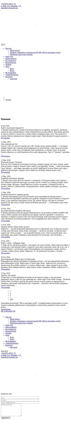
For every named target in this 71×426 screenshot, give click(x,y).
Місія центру (15, 50)
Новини (8, 65)
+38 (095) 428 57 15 (8, 4)
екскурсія (13, 79)
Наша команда (10, 58)
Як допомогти (10, 60)
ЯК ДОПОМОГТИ (8, 311)
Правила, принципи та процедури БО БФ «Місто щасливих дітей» (35, 52)
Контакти (9, 77)
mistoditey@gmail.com (9, 8)
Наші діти (9, 56)
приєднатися (5, 309)
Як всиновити (10, 73)
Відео (12, 71)
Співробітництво (11, 75)
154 (11, 299)
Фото (7, 67)
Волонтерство (10, 63)
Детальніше (5, 138)
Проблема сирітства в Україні (21, 54)
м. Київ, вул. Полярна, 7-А (11, 6)
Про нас (8, 48)
